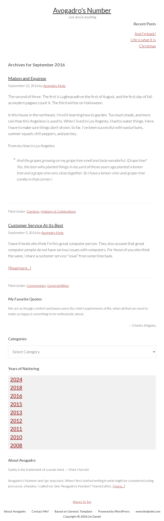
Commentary (36, 285)
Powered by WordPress (114, 511)
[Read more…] (19, 268)
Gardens (33, 211)
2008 (16, 445)
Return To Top (82, 502)
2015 (16, 404)
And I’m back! (145, 33)
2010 (16, 437)
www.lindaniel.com (148, 511)
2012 (16, 420)
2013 (16, 412)
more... (119, 486)
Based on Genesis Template (73, 511)
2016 (16, 396)
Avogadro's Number (82, 10)
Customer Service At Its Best (35, 225)
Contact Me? (40, 511)
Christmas (147, 46)
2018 (16, 387)
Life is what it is (143, 39)
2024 (16, 379)
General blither (58, 285)
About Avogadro (15, 511)
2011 (16, 429)
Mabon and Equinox (27, 78)
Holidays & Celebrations (58, 211)
